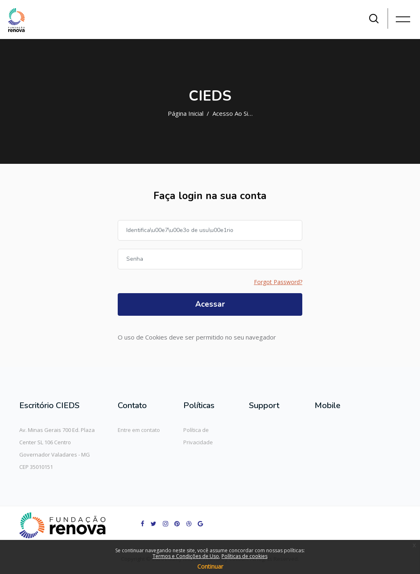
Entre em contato (139, 430)
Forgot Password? (278, 282)
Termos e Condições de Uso (186, 556)
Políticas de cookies (244, 556)
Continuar (210, 566)
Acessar (210, 304)
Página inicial (185, 113)
